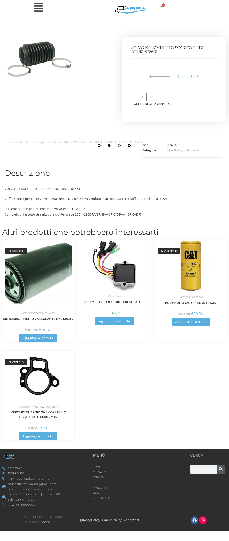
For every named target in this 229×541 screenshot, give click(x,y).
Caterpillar (185, 297)
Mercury (38, 407)
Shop (96, 482)
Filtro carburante (31, 313)
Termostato (51, 407)
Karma (46, 522)
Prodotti (99, 487)
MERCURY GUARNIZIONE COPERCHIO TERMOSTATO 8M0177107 (38, 414)
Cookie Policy (112, 520)
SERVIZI (98, 477)
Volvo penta (41, 142)
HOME (97, 467)
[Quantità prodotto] (143, 97)
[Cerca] (221, 469)
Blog (96, 492)
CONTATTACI (101, 497)
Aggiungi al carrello (151, 104)
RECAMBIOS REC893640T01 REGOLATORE (114, 302)
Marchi (24, 142)
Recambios (114, 296)
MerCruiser (48, 313)
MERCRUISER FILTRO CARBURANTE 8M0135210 (38, 319)
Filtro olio (197, 297)
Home (11, 142)
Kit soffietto (61, 142)
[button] (99, 145)
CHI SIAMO (99, 472)
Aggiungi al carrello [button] (38, 338)
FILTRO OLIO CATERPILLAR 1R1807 (190, 302)
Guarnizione (26, 407)
